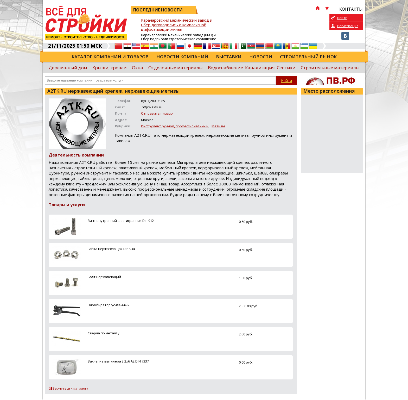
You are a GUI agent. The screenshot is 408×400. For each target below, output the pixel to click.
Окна (137, 68)
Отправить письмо (157, 113)
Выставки (228, 57)
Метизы (218, 126)
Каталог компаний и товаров (110, 57)
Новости (260, 57)
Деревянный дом (68, 68)
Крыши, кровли (109, 68)
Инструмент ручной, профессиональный (174, 126)
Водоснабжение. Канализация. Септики (252, 68)
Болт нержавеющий (104, 276)
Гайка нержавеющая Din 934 (111, 248)
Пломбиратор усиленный (109, 305)
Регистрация (347, 25)
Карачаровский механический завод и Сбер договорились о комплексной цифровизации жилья (176, 25)
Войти (342, 17)
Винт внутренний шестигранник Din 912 (121, 220)
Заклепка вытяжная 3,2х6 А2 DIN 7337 (118, 361)
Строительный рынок (308, 57)
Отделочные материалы (175, 68)
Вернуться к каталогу (70, 388)
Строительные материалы (330, 68)
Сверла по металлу (103, 333)
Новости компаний (182, 57)
